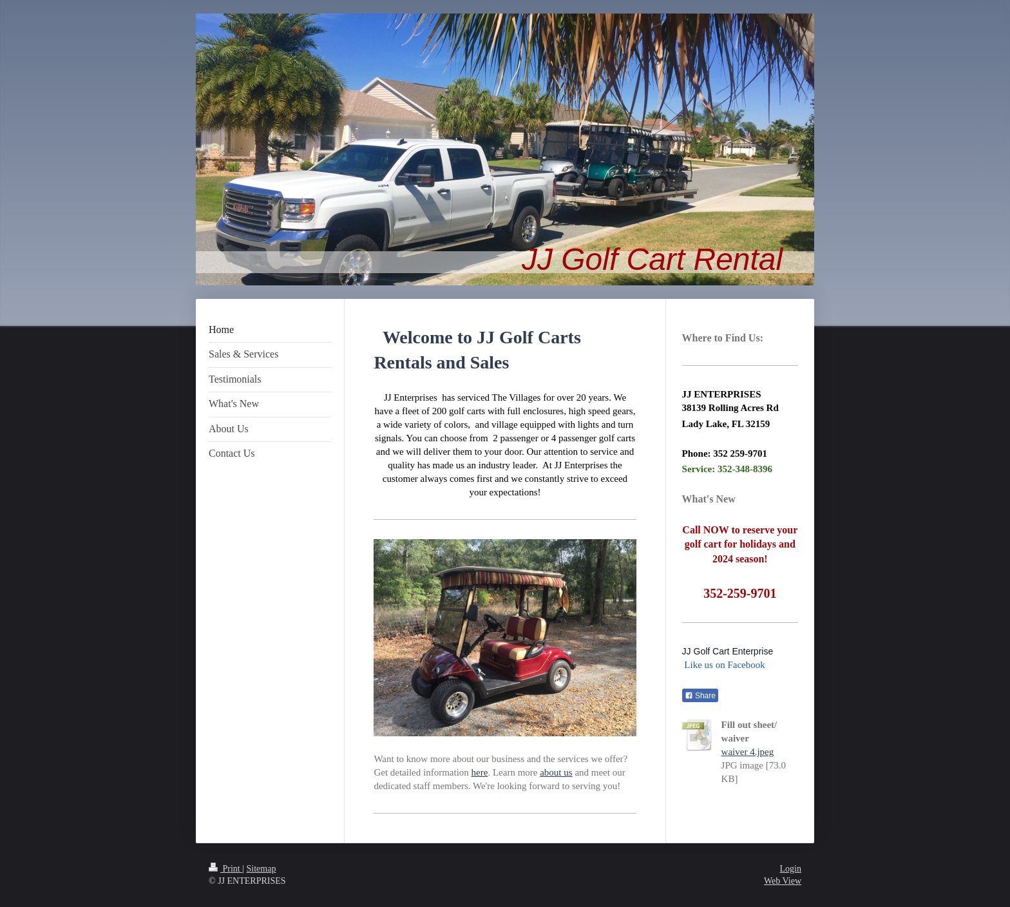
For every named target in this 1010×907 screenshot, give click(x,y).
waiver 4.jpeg (747, 752)
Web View (782, 881)
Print (225, 869)
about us (556, 772)
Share (700, 695)
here (480, 772)
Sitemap (261, 869)
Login (790, 869)
